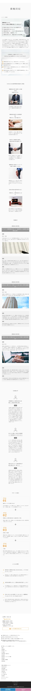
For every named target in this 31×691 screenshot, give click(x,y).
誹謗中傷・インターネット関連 (6, 656)
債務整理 (3, 649)
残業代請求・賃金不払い (5, 653)
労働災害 (3, 655)
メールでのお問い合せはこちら (16, 628)
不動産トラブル (4, 650)
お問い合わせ (15, 684)
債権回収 (3, 658)
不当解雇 (3, 652)
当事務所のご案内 (4, 669)
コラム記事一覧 (4, 674)
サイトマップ (4, 678)
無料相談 (3, 675)
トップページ (3, 17)
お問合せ (23, 689)
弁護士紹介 (3, 671)
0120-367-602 (8, 619)
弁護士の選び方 (4, 666)
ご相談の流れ (4, 672)
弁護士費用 (3, 668)
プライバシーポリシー (5, 677)
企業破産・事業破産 (5, 659)
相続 (2, 647)
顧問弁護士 (3, 661)
